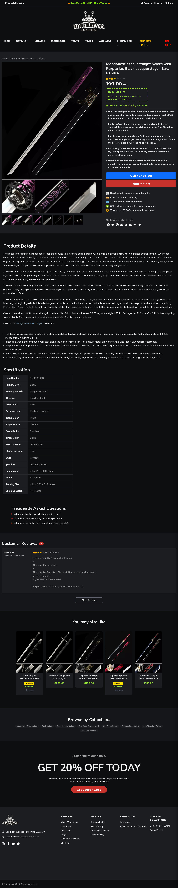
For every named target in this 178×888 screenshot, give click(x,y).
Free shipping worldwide (133, 105)
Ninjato (39, 41)
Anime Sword (156, 830)
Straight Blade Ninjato (65, 726)
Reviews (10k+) (145, 43)
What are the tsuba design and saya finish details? (41, 523)
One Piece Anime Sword (89, 726)
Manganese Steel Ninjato (29, 323)
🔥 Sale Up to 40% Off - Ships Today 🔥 (89, 3)
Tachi (89, 41)
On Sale (168, 43)
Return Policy (97, 826)
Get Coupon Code (89, 789)
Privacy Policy (97, 834)
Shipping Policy (98, 822)
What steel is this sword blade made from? (37, 514)
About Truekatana (69, 822)
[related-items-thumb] (29, 651)
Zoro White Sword (89, 731)
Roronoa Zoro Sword (130, 726)
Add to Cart (141, 184)
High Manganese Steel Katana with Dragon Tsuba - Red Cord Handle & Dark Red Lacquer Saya (119, 677)
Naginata (104, 41)
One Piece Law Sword (152, 726)
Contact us (66, 826)
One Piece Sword (110, 726)
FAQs (63, 834)
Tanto (75, 41)
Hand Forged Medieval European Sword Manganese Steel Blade (29, 677)
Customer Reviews (70, 838)
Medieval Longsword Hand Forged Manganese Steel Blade (59, 677)
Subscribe (66, 830)
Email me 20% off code (121, 220)
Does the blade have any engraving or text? (38, 518)
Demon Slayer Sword (160, 826)
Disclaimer (125, 822)
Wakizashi (58, 41)
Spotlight (65, 842)
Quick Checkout (141, 175)
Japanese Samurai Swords (23, 58)
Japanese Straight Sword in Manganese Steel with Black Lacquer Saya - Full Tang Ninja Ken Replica (89, 677)
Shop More (124, 43)
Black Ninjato (47, 726)
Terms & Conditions (100, 830)
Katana (22, 41)
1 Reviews (121, 78)
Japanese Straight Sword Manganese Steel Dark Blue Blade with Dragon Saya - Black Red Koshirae (148, 677)
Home (6, 41)
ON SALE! (29, 683)
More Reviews (89, 600)
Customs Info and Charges (133, 826)
